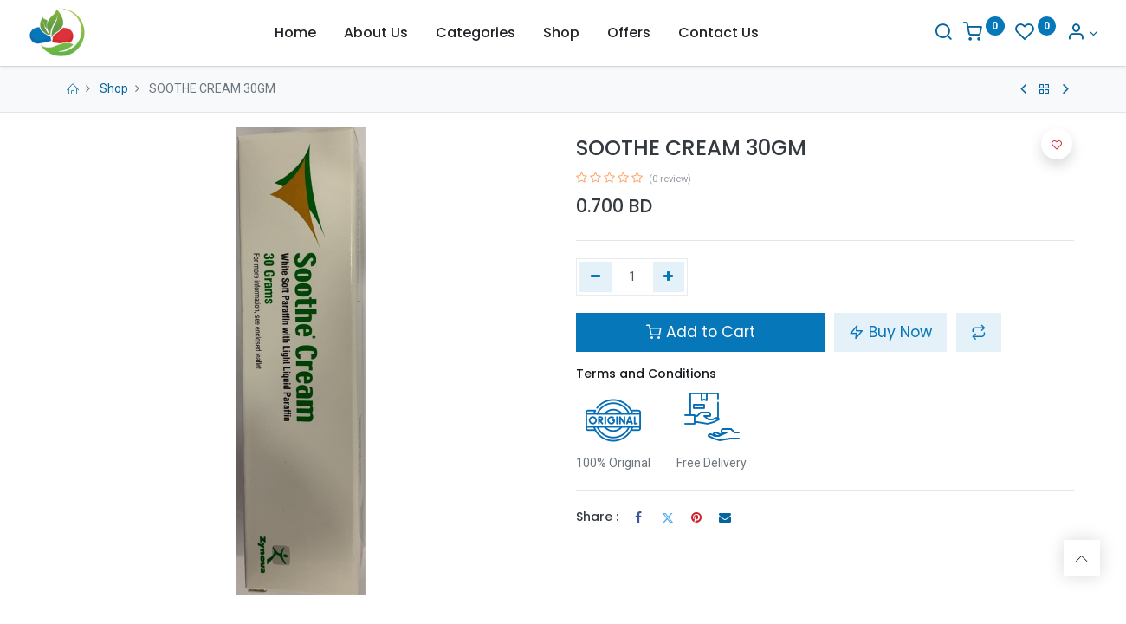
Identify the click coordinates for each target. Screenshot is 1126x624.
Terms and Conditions (646, 373)
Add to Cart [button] (700, 332)
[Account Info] (1057, 33)
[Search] (919, 33)
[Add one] (669, 277)
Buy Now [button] (890, 332)
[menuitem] (295, 32)
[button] (978, 332)
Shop (114, 88)
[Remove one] (595, 277)
